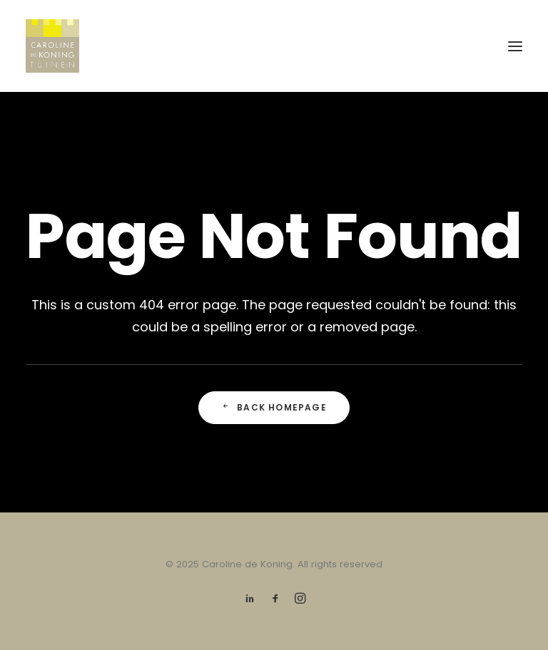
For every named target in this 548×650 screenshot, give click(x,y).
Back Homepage (274, 407)
